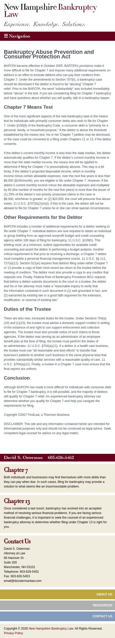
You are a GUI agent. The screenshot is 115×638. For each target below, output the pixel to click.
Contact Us (17, 542)
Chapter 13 (17, 501)
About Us (104, 594)
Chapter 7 (16, 470)
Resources (102, 605)
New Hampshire (50, 11)
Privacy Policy (13, 633)
